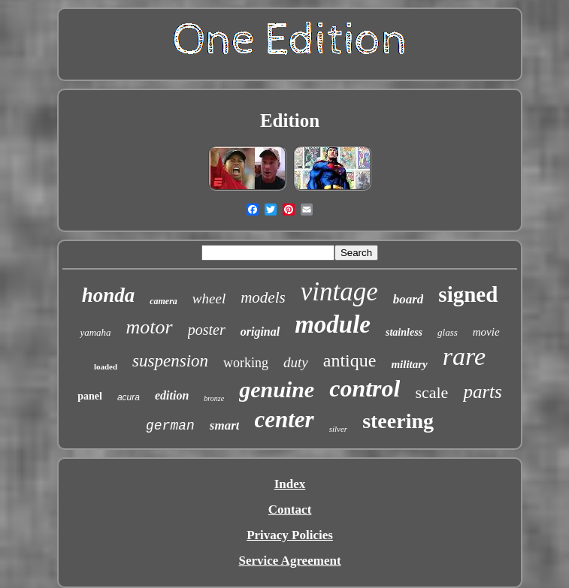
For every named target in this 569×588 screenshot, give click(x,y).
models (263, 297)
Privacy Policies (290, 535)
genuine (276, 389)
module (333, 324)
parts (482, 391)
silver (338, 428)
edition (172, 395)
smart (225, 425)
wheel (208, 298)
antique (350, 360)
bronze (214, 398)
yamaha (95, 332)
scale (431, 392)
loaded (105, 366)
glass (447, 332)
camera (163, 301)
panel (89, 396)
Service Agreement (289, 560)
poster (206, 329)
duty (295, 362)
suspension (170, 360)
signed (468, 294)
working (245, 362)
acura (128, 397)
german (170, 425)
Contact (290, 509)
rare (464, 356)
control (364, 388)
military (409, 364)
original (260, 331)
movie (486, 332)
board (408, 299)
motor (149, 327)
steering (398, 421)
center (283, 419)
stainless (404, 332)
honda (108, 295)
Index (290, 484)
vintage (339, 291)
